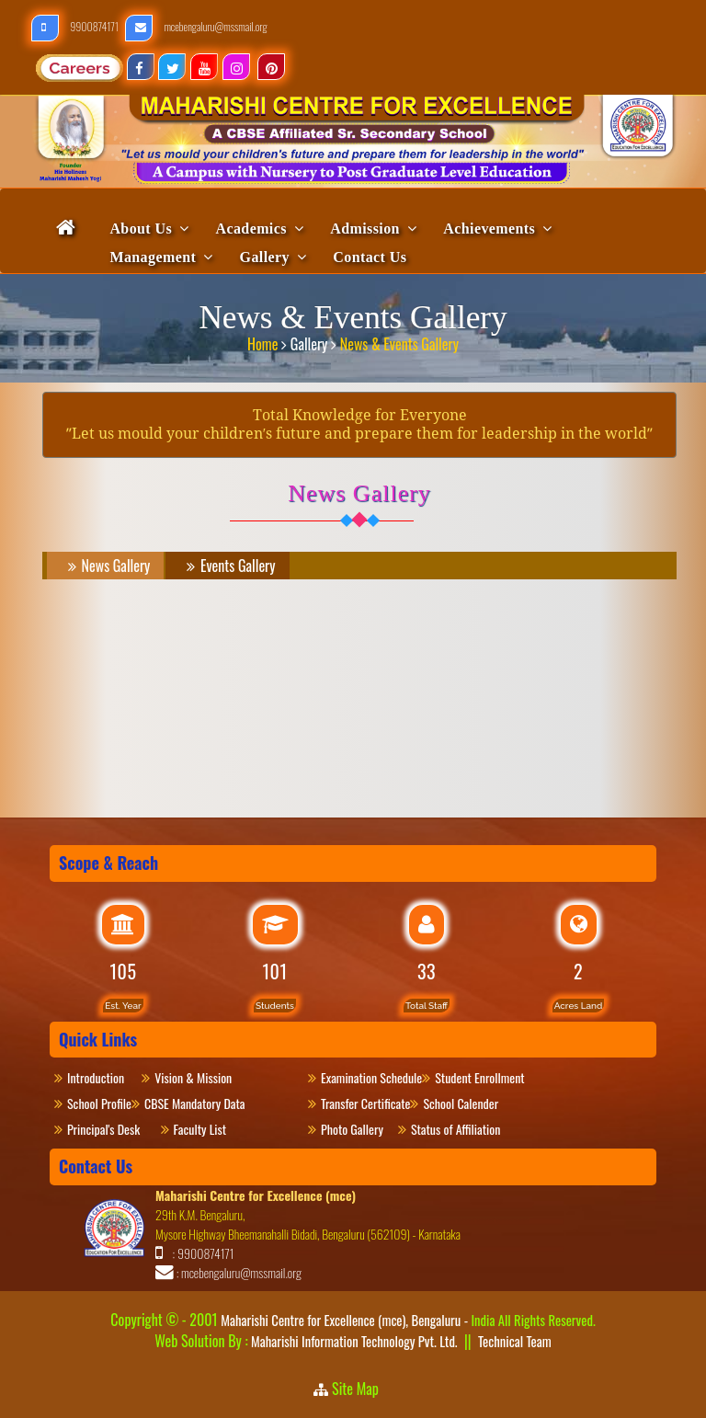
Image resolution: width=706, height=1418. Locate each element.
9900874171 (75, 26)
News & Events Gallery (399, 340)
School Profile (99, 1103)
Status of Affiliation (455, 1128)
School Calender (460, 1103)
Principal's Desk (114, 1128)
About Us (140, 228)
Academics (250, 228)
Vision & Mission (201, 1077)
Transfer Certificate (365, 1103)
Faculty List (200, 1128)
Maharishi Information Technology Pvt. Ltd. (353, 1341)
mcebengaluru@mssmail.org (196, 26)
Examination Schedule (371, 1077)
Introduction (104, 1077)
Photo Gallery (359, 1128)
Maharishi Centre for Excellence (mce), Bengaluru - (408, 1319)
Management (152, 257)
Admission (365, 228)
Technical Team (515, 1341)
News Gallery (106, 566)
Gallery (265, 257)
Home (264, 340)
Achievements (489, 228)
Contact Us (369, 257)
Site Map (362, 1389)
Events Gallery (228, 566)
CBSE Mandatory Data (194, 1103)
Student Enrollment (479, 1077)
